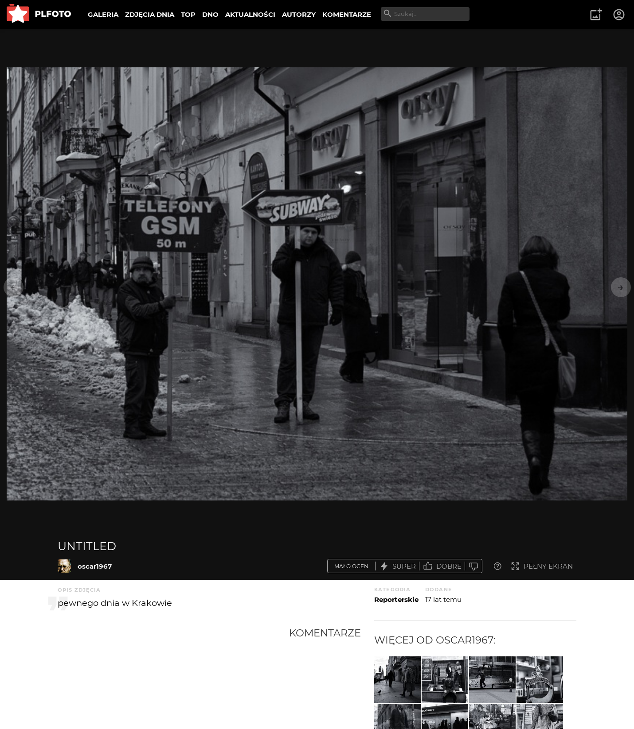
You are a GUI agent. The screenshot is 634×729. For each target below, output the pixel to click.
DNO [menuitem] (210, 14)
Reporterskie (396, 599)
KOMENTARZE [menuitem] (346, 14)
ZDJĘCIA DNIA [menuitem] (149, 14)
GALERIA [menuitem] (103, 14)
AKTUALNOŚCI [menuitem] (250, 14)
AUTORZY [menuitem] (299, 14)
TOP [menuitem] (188, 14)
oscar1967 (95, 566)
